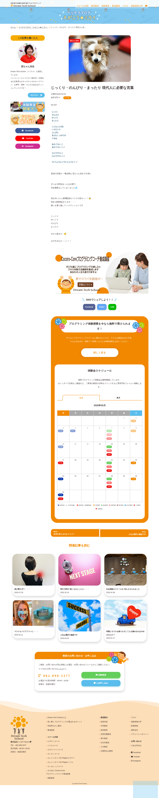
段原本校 (104, 734)
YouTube (28, 139)
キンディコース (53, 767)
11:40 (133, 463)
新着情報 (134, 739)
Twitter (102, 307)
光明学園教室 (106, 747)
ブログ (133, 730)
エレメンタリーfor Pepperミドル (60, 775)
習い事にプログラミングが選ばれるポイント (64, 734)
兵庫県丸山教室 (107, 764)
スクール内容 (52, 750)
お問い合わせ (136, 754)
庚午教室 (104, 751)
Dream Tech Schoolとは (56, 730)
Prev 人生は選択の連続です (136, 533)
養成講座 (50, 743)
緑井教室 (104, 743)
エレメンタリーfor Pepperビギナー (61, 771)
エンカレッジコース (55, 779)
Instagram (27, 147)
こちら (60, 682)
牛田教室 (104, 739)
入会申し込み (101, 696)
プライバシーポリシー (139, 747)
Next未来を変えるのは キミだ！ (65, 533)
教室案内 (104, 730)
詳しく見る (100, 353)
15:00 (109, 447)
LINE (113, 307)
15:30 (109, 451)
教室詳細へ (36, 95)
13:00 (60, 499)
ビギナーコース (53, 754)
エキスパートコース (55, 762)
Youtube (135, 769)
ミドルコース (52, 758)
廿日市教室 (105, 755)
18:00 (109, 455)
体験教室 (101, 688)
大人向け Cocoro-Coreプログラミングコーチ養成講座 (58, 785)
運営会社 (134, 743)
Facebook (88, 307)
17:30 (109, 467)
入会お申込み (136, 758)
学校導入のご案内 (54, 739)
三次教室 (104, 760)
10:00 (60, 463)
